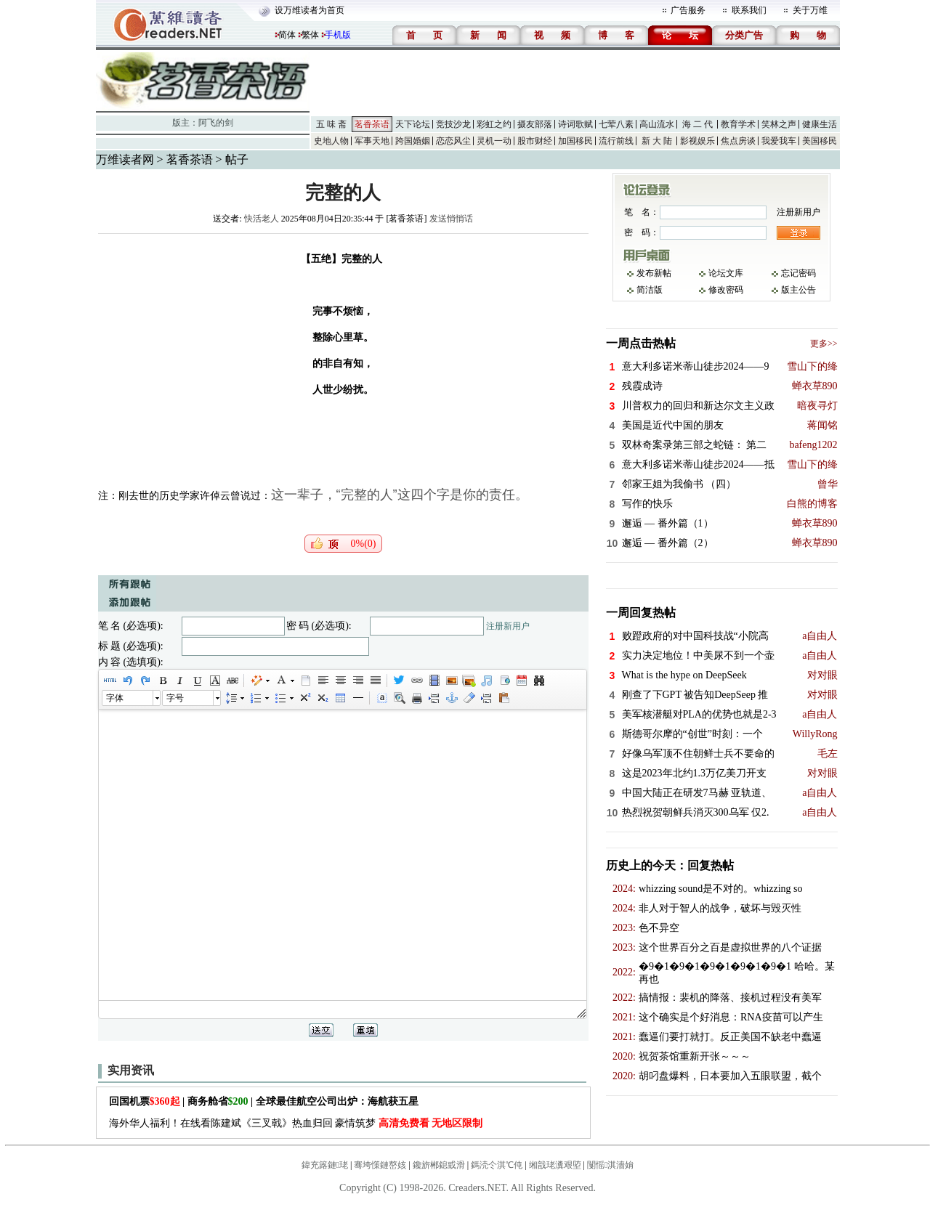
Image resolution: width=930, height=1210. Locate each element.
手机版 (338, 35)
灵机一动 (494, 141)
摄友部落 (534, 124)
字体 (115, 698)
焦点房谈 (738, 141)
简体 (287, 35)
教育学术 (738, 124)
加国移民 (575, 141)
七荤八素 (616, 124)
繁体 (310, 35)
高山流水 (656, 124)
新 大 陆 (657, 141)
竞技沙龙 (453, 124)
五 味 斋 (331, 124)
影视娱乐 (697, 141)
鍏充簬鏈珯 (325, 1165)
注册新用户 (508, 626)
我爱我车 (778, 141)
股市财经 (534, 141)
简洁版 (649, 290)
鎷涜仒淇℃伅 (496, 1165)
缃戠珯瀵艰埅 (555, 1165)
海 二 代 (697, 124)
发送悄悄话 (451, 219)
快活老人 (261, 219)
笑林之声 (778, 124)
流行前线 (616, 141)
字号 (175, 698)
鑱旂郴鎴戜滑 (439, 1165)
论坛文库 (725, 273)
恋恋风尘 (453, 141)
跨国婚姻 (412, 141)
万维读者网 (125, 159)
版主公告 (798, 290)
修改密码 (725, 290)
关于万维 (810, 10)
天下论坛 (412, 124)
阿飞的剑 (215, 123)
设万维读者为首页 (309, 10)
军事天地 (372, 141)
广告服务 (688, 10)
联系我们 (749, 10)
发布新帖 (653, 273)
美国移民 (819, 141)
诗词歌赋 (575, 124)
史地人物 (331, 141)
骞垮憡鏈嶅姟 (380, 1165)
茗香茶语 (372, 124)
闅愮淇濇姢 (610, 1165)
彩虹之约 (494, 124)
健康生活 (819, 124)
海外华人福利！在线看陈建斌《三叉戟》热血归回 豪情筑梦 (296, 1123)
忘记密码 (798, 273)
